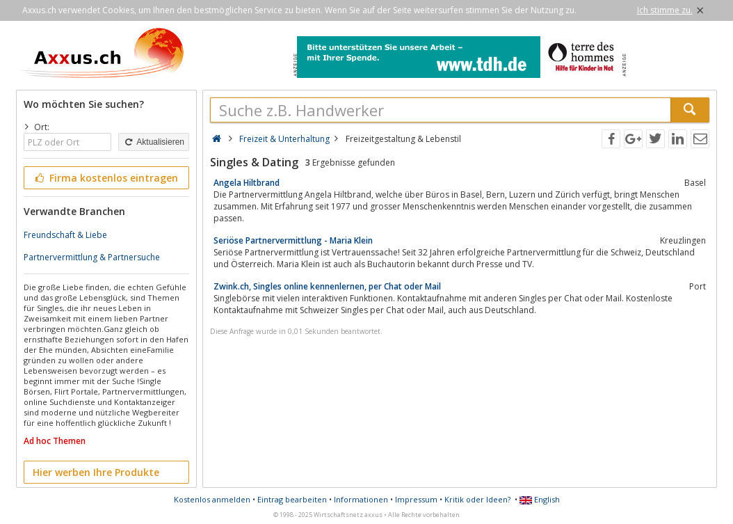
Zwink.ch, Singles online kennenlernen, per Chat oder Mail (327, 286)
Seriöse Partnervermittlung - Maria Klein (293, 240)
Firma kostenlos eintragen (105, 177)
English (539, 499)
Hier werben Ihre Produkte (96, 472)
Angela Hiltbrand (247, 183)
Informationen (361, 499)
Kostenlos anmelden (212, 499)
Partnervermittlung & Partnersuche (92, 257)
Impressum (416, 499)
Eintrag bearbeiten (292, 499)
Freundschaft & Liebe (65, 235)
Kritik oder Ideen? (477, 499)
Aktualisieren (153, 142)
